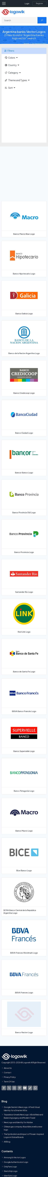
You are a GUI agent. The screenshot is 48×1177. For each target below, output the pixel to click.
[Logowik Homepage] (13, 11)
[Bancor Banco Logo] (24, 458)
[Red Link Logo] (24, 617)
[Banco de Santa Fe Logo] (24, 657)
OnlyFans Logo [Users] (10, 1166)
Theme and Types (16, 80)
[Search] (20, 20)
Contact (7, 1072)
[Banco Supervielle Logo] (24, 736)
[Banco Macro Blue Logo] (24, 219)
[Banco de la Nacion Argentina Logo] (24, 338)
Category (11, 72)
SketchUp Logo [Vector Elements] (11, 1171)
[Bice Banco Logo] (24, 856)
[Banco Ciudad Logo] (24, 418)
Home (26, 43)
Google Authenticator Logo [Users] (16, 1162)
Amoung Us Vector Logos (15, 1157)
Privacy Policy (10, 1077)
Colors (10, 57)
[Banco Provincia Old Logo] (24, 498)
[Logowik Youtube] (25, 1088)
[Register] (39, 3)
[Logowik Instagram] (14, 1088)
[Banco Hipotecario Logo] (24, 259)
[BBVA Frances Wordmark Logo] (24, 938)
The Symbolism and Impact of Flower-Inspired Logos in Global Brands (24, 1135)
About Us (8, 1068)
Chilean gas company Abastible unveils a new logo (23, 1128)
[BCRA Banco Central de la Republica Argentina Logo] (24, 897)
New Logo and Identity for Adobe (18, 1122)
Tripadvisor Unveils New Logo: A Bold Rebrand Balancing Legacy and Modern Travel (23, 1116)
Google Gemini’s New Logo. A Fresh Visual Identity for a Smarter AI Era (22, 1108)
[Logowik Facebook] (4, 1088)
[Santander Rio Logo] (24, 577)
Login (27, 3)
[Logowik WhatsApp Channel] (35, 1088)
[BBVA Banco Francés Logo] (24, 696)
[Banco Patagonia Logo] (24, 776)
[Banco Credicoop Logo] (24, 378)
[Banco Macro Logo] (24, 816)
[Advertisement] (24, 117)
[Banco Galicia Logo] (24, 299)
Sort (9, 87)
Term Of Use (9, 1081)
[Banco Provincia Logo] (24, 537)
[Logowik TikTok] (30, 1088)
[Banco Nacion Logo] (24, 1018)
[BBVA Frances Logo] (24, 978)
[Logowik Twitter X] (9, 1088)
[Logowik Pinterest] (19, 1088)
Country (11, 65)
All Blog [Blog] (7, 1141)
